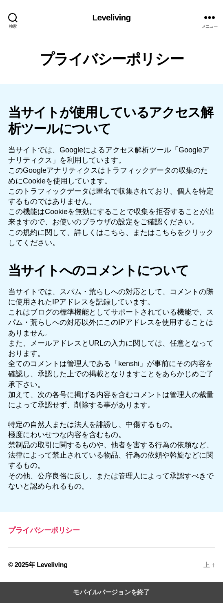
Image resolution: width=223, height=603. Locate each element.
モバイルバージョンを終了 (111, 592)
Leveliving (112, 17)
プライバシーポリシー (43, 530)
